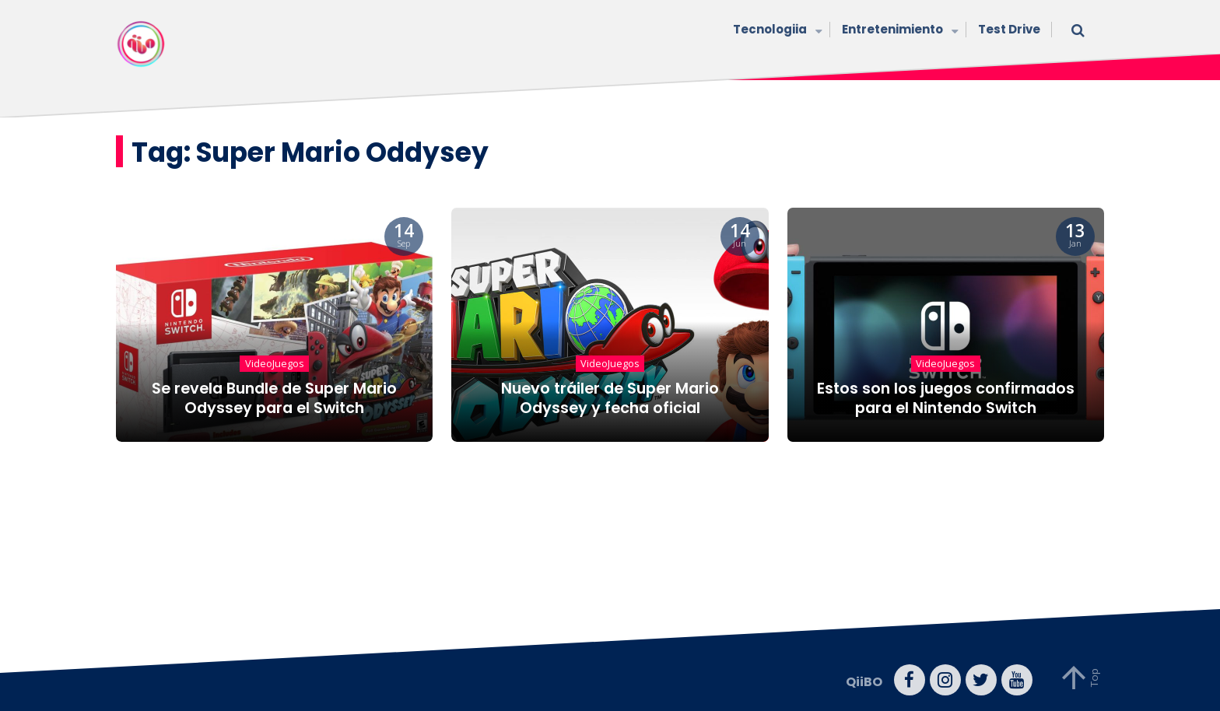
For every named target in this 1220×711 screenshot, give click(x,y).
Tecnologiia (776, 30)
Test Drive (1009, 29)
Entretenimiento (898, 30)
